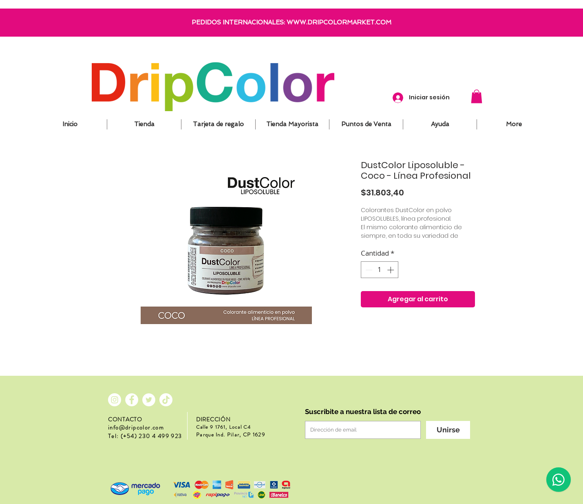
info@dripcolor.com (136, 427)
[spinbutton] (379, 270)
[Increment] (391, 270)
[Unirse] (448, 430)
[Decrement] (368, 270)
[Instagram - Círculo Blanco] (114, 399)
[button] (476, 96)
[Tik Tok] (165, 399)
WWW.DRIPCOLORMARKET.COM (339, 22)
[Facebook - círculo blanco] (131, 399)
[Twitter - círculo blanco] (148, 399)
